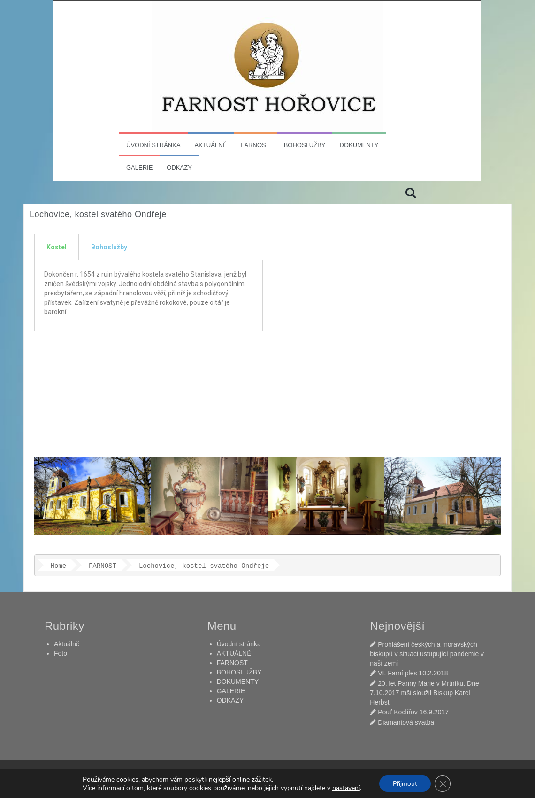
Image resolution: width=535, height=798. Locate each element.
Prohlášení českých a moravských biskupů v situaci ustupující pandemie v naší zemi (427, 654)
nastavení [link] (345, 787)
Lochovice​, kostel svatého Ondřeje (204, 566)
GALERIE (139, 167)
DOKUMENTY (358, 144)
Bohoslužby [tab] (109, 247)
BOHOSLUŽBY (305, 144)
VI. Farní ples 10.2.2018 (413, 673)
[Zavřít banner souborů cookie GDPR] (443, 783)
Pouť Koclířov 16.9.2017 (413, 712)
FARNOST (255, 144)
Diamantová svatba (406, 722)
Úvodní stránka (153, 144)
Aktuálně (66, 644)
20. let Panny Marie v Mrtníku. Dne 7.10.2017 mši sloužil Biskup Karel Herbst (424, 693)
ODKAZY (179, 167)
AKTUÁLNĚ (211, 144)
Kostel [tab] (56, 247)
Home (59, 566)
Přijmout (404, 783)
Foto (60, 653)
